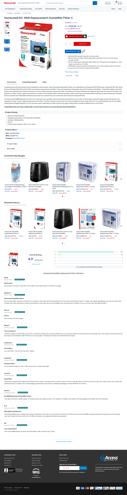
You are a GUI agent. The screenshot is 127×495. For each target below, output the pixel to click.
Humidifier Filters (26, 13)
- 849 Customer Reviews (73, 31)
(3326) (115, 189)
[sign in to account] (106, 3)
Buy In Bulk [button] (64, 148)
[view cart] (115, 3)
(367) (14, 189)
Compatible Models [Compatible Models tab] (29, 82)
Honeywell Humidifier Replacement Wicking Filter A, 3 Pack (62, 186)
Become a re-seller (37, 465)
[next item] (7, 68)
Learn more (91, 36)
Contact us (7, 465)
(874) (39, 236)
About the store (64, 458)
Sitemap (26, 487)
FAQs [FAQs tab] (44, 82)
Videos (76, 75)
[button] (36, 46)
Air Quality (38, 9)
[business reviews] (14, 470)
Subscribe (83, 468)
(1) (89, 236)
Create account (36, 458)
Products (9, 13)
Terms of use (18, 487)
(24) (41, 189)
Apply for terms (36, 463)
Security (62, 9)
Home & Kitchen (50, 9)
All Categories (9, 9)
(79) (91, 189)
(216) (67, 191)
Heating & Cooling (26, 9)
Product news (63, 460)
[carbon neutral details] (41, 473)
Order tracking (36, 460)
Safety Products (73, 9)
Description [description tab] (11, 82)
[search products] (95, 3)
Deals (113, 9)
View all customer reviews (63, 441)
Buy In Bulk (68, 75)
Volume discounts (9, 458)
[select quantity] (68, 44)
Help (119, 9)
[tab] (11, 82)
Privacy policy (8, 487)
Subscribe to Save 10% (77, 36)
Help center (7, 463)
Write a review (35, 264)
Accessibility (7, 460)
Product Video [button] (64, 143)
